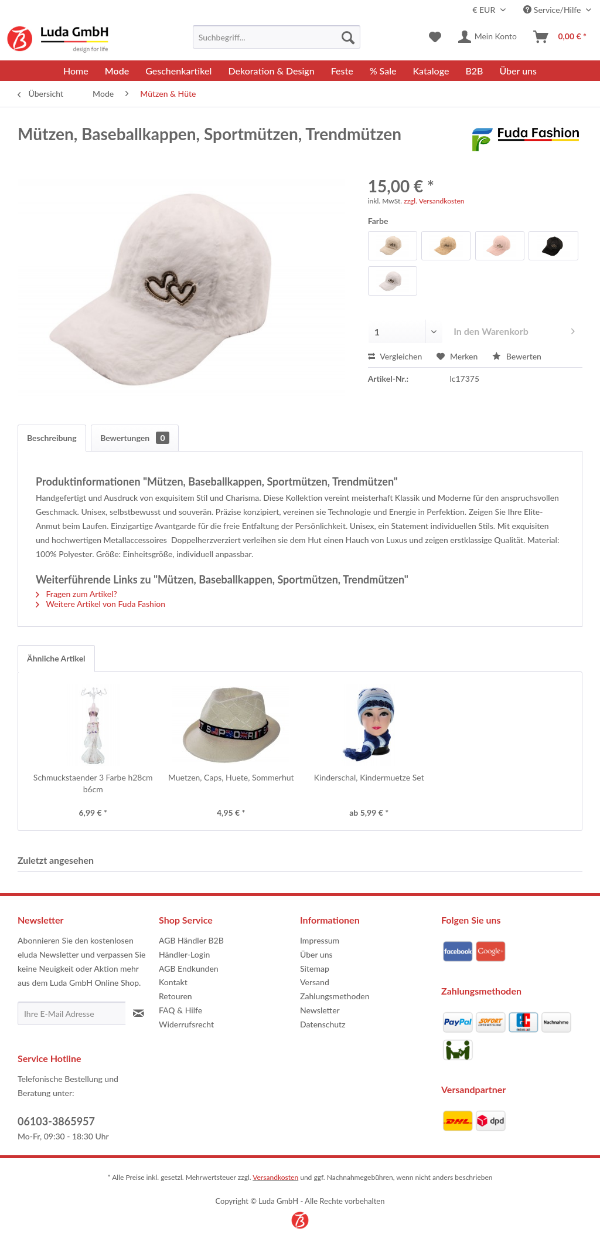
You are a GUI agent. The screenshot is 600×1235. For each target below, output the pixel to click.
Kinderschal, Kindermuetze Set (369, 777)
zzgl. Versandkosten (434, 200)
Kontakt (173, 982)
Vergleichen (395, 356)
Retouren (175, 996)
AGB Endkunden (189, 968)
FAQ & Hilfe (180, 1010)
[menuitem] (277, 37)
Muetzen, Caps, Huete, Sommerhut (231, 777)
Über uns (316, 954)
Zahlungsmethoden (335, 996)
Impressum (319, 940)
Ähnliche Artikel (56, 658)
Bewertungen (134, 438)
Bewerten (516, 356)
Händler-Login (184, 954)
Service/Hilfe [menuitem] (553, 10)
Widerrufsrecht (186, 1024)
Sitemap (314, 968)
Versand (314, 982)
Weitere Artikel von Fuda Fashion (100, 604)
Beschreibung (52, 438)
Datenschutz (323, 1024)
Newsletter (320, 1010)
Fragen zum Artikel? (76, 594)
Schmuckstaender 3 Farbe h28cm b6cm (93, 783)
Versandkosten (275, 1177)
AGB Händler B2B (191, 940)
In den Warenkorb (514, 329)
